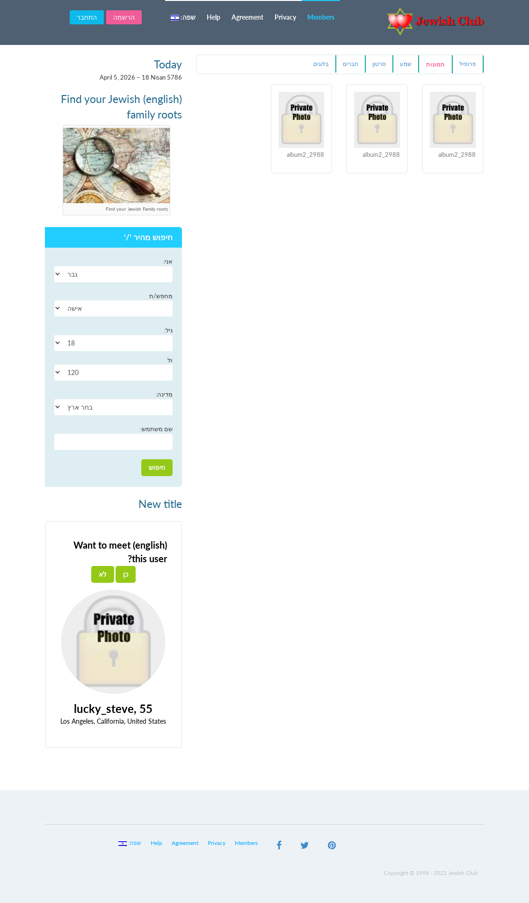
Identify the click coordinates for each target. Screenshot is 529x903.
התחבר (87, 17)
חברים (350, 63)
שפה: (183, 17)
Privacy (285, 17)
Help (213, 17)
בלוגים (321, 63)
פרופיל (467, 63)
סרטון (379, 63)
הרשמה (124, 17)
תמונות (435, 64)
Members (320, 17)
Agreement (247, 17)
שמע (406, 63)
